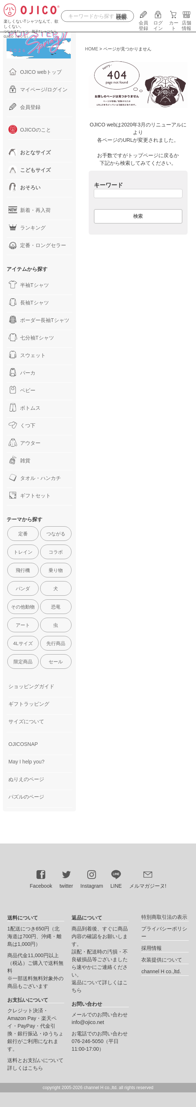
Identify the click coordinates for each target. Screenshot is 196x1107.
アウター (24, 442)
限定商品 (23, 661)
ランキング (27, 227)
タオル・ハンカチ (34, 477)
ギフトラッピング (28, 704)
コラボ (56, 552)
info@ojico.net (88, 1022)
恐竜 (56, 607)
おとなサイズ (29, 152)
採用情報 (151, 948)
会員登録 (143, 23)
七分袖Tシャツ (31, 337)
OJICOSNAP (23, 744)
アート (23, 625)
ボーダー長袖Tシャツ (38, 319)
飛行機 (23, 570)
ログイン (158, 23)
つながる (55, 534)
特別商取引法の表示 (164, 917)
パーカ (21, 372)
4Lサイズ (23, 643)
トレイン (23, 552)
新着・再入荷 (29, 209)
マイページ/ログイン (38, 89)
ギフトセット (29, 495)
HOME (91, 49)
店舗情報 (186, 23)
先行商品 (55, 643)
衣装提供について (161, 960)
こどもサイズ (29, 169)
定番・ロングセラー (37, 244)
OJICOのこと (29, 129)
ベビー (21, 390)
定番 (23, 534)
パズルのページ (26, 797)
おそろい (24, 187)
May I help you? (26, 762)
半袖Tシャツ (28, 284)
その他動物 (23, 607)
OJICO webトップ (35, 71)
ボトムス (24, 407)
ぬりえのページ (26, 779)
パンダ (23, 588)
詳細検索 (121, 16)
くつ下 (21, 425)
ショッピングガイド (31, 686)
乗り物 (56, 570)
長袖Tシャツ (28, 302)
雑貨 (19, 460)
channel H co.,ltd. (161, 971)
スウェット (27, 354)
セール (56, 661)
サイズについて (26, 721)
